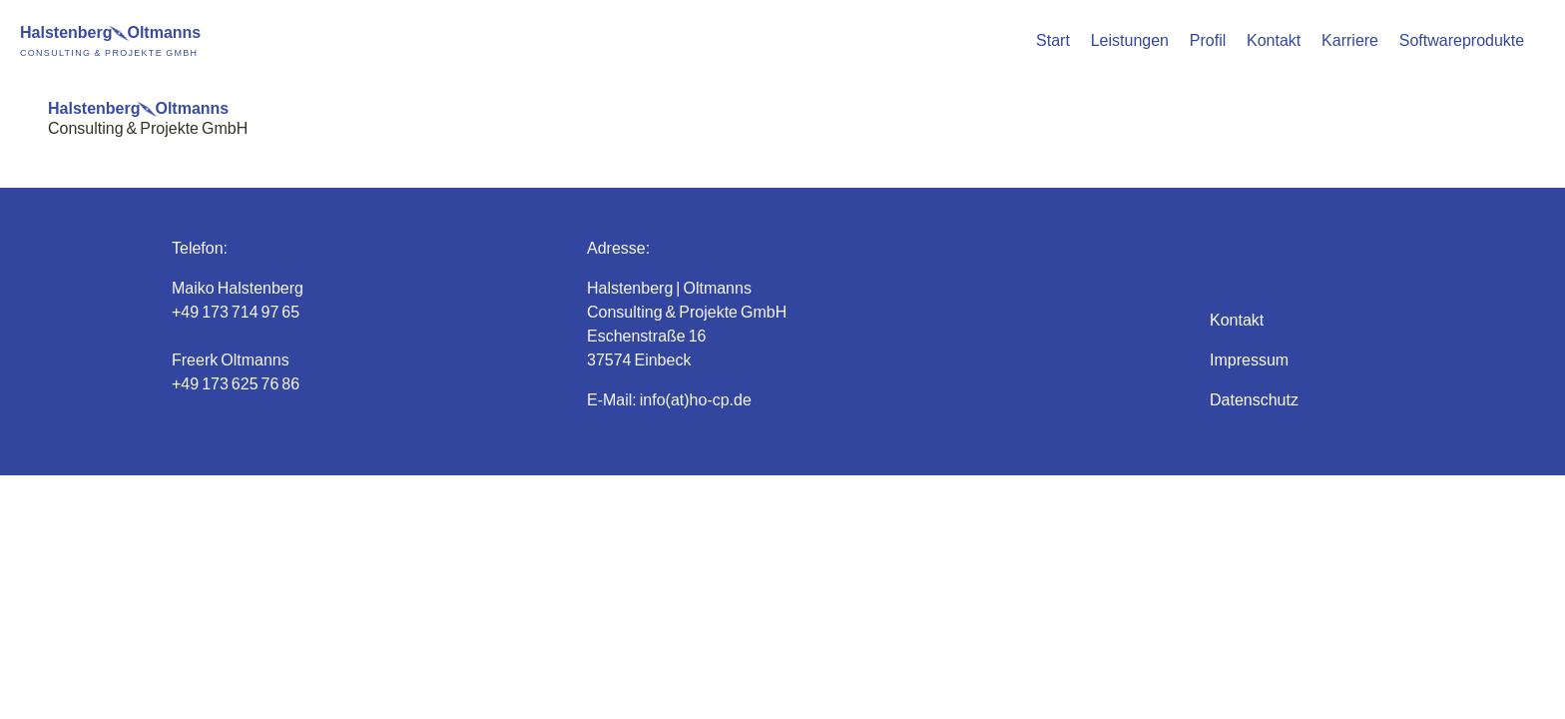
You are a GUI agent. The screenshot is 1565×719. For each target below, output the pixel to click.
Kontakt (1274, 39)
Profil (1208, 39)
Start (1053, 39)
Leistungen (1130, 39)
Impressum (1249, 359)
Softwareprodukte (1461, 39)
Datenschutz (1254, 398)
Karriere (1349, 39)
